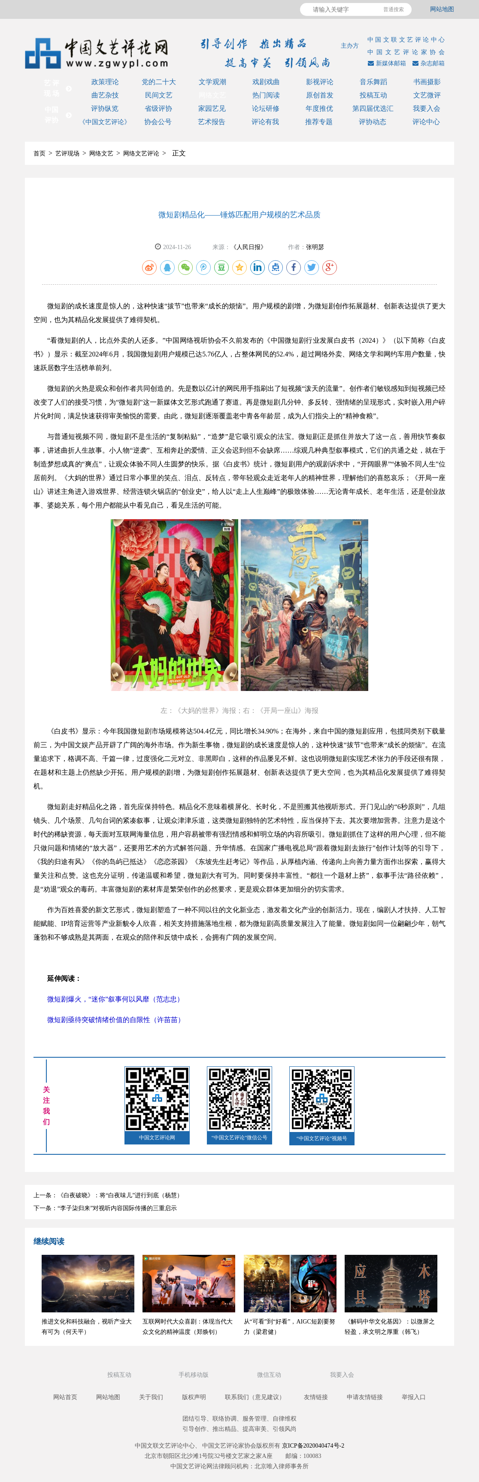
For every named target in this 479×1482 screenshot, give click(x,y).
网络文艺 (212, 95)
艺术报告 (211, 121)
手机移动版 (194, 1375)
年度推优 (319, 108)
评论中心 (426, 121)
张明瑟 (315, 247)
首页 (39, 153)
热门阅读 (266, 95)
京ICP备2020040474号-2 (313, 1445)
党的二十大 (159, 81)
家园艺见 (212, 108)
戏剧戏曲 (266, 81)
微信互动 (270, 1375)
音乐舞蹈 (373, 81)
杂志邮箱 (427, 63)
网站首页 (65, 1397)
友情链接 (316, 1397)
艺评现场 (67, 153)
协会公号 (158, 121)
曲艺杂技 (105, 95)
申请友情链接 (365, 1397)
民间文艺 (159, 95)
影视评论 (319, 81)
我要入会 (426, 108)
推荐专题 (319, 121)
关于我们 (151, 1397)
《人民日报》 (248, 247)
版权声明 (194, 1397)
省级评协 (158, 108)
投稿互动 (373, 95)
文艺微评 (427, 95)
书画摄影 (427, 81)
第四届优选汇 (373, 108)
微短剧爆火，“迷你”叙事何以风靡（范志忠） (115, 999)
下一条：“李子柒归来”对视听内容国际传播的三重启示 (105, 1208)
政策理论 (105, 81)
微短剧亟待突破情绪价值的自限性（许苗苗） (116, 1019)
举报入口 (414, 1397)
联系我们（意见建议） (255, 1397)
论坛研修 (265, 108)
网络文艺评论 (141, 153)
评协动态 (372, 121)
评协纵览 (104, 108)
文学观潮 (212, 81)
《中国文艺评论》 (104, 122)
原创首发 (319, 95)
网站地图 (442, 9)
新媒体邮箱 (386, 63)
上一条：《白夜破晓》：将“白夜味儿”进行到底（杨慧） (108, 1195)
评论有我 (265, 121)
